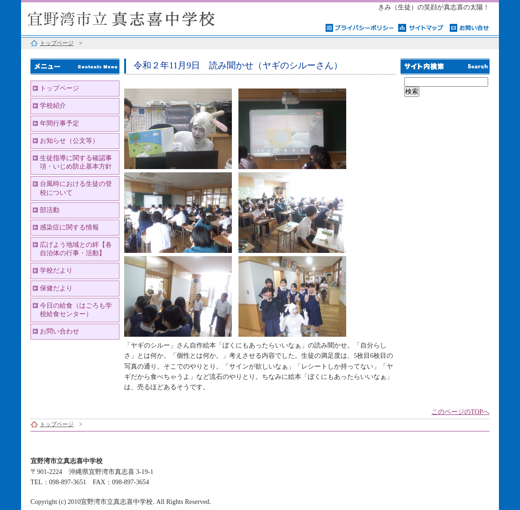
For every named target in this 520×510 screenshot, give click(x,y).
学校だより (56, 270)
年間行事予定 (59, 123)
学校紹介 (53, 105)
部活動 (49, 210)
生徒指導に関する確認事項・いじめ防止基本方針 (76, 162)
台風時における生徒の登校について (76, 188)
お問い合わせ (59, 331)
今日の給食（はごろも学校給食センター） (76, 310)
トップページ (57, 43)
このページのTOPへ (460, 411)
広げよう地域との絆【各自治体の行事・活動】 (76, 249)
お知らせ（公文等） (69, 140)
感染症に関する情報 (69, 227)
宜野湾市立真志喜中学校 (138, 17)
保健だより (56, 288)
